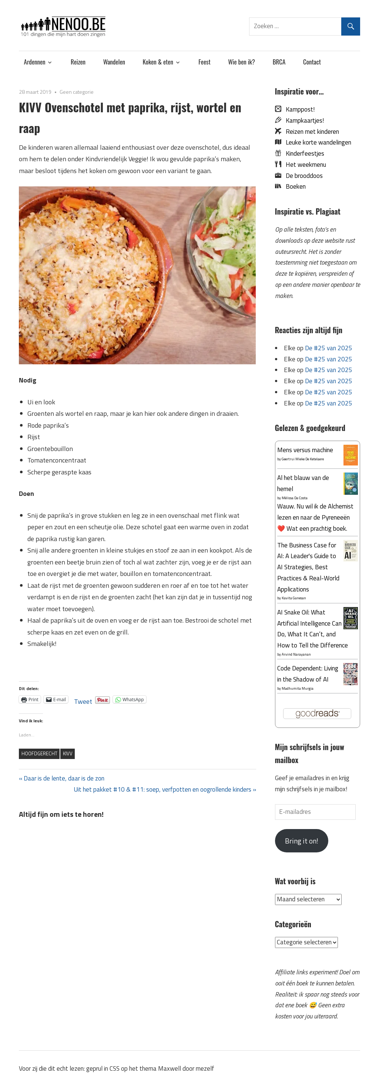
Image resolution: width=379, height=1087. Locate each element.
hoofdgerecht (39, 753)
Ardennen (35, 61)
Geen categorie (77, 92)
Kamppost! (298, 109)
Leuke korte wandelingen (316, 142)
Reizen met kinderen (310, 131)
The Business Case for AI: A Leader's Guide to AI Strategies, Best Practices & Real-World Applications (308, 567)
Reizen (78, 61)
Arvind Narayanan (296, 654)
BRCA (279, 61)
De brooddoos (302, 175)
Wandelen (114, 61)
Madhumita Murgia (297, 688)
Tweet (83, 699)
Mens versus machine (305, 450)
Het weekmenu (303, 164)
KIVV (68, 753)
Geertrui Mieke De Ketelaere (303, 459)
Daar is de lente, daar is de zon (63, 778)
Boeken (293, 186)
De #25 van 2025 (328, 348)
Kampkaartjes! (302, 120)
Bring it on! (301, 840)
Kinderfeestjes (302, 153)
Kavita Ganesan (294, 598)
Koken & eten (158, 61)
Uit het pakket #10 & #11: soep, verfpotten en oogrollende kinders (162, 789)
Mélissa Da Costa (295, 498)
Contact (312, 61)
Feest (204, 61)
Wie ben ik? (241, 61)
